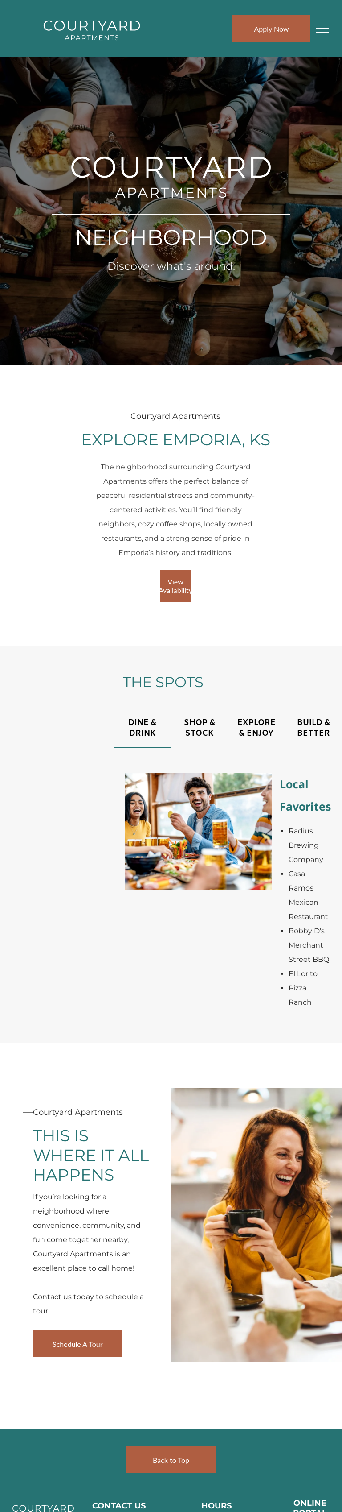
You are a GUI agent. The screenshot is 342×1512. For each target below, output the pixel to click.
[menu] (322, 28)
